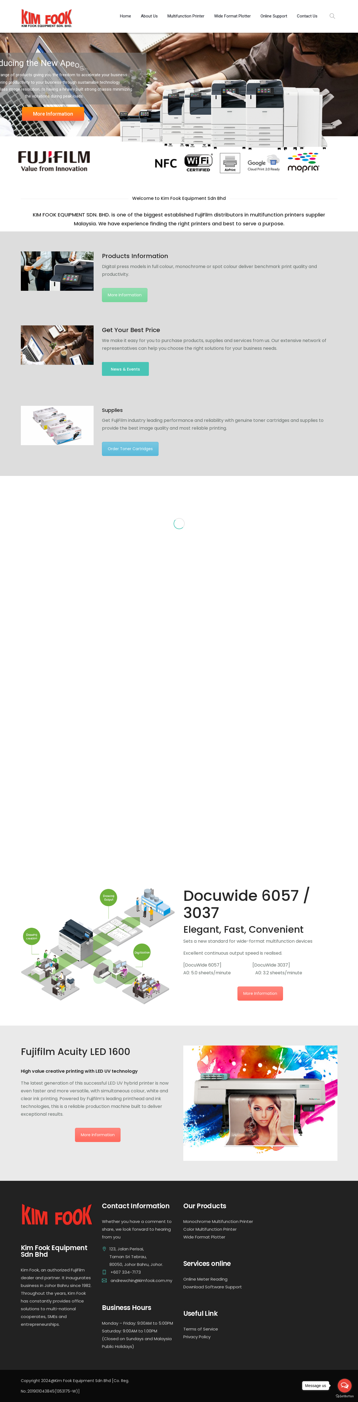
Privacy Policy (197, 1337)
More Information (53, 114)
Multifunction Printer (185, 16)
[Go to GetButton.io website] (345, 1396)
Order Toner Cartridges (130, 449)
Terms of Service (200, 1329)
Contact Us (307, 16)
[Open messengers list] (345, 1386)
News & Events (125, 369)
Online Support (274, 16)
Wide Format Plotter (232, 16)
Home (125, 16)
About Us (149, 16)
